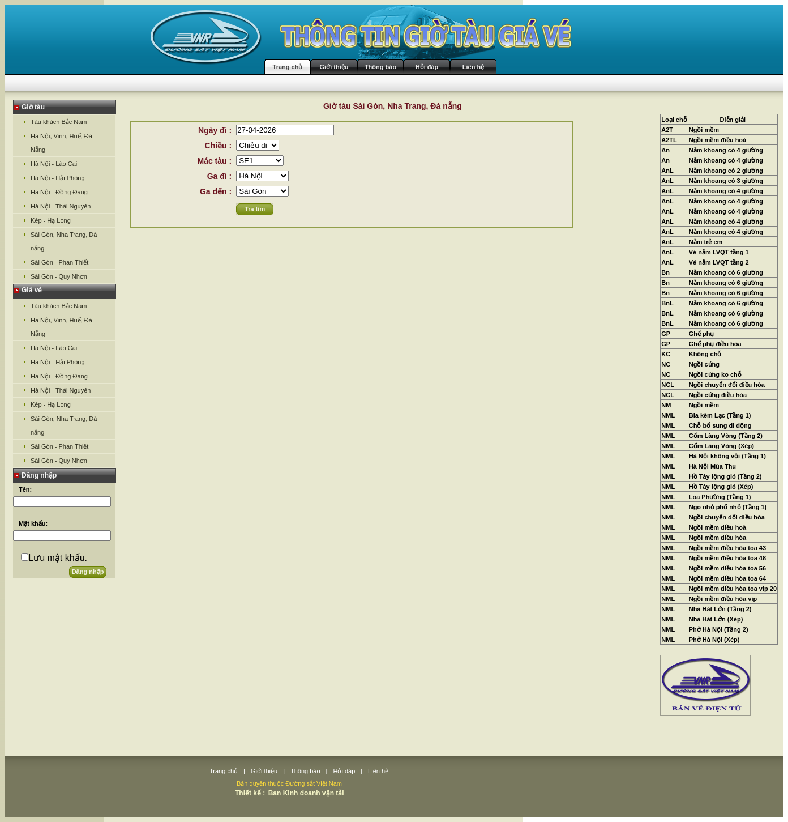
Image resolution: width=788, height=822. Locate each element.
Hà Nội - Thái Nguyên (61, 206)
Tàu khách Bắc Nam (59, 121)
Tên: (25, 489)
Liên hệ (473, 66)
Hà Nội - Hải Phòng (58, 177)
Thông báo (380, 66)
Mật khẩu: (33, 523)
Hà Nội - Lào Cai (54, 163)
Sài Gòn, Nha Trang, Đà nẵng (64, 241)
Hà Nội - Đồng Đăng (59, 192)
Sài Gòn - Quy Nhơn (59, 276)
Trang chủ (288, 66)
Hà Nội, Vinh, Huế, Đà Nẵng (61, 143)
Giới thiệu (334, 66)
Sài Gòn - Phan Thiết (59, 262)
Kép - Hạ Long (51, 220)
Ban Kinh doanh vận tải (306, 793)
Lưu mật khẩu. (57, 558)
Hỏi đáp (427, 66)
